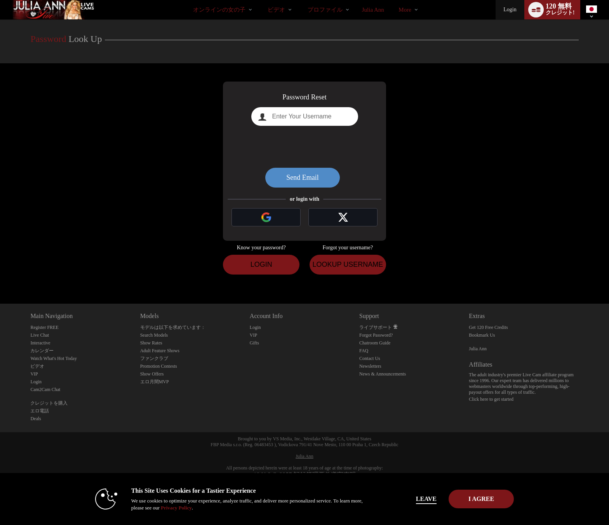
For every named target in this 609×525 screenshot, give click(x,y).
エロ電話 (39, 411)
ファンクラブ (154, 358)
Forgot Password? (376, 335)
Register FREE (44, 327)
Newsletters (370, 366)
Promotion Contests (158, 366)
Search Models (154, 335)
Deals (35, 418)
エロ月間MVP (154, 381)
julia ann (373, 10)
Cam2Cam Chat (45, 389)
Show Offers (152, 374)
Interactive (40, 343)
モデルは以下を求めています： (172, 327)
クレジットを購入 (49, 403)
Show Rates (151, 343)
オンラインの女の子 (219, 10)
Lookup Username (347, 264)
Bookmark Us (482, 335)
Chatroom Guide (374, 343)
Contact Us (369, 358)
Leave (413, 498)
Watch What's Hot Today (53, 358)
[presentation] (304, 147)
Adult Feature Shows (159, 350)
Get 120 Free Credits (488, 327)
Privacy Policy (163, 508)
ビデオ (276, 10)
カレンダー (42, 350)
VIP (34, 374)
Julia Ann (478, 348)
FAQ (363, 350)
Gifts (254, 343)
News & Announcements (382, 374)
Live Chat (39, 335)
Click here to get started (491, 399)
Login (509, 9)
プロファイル (325, 10)
